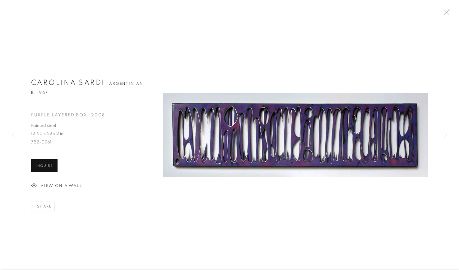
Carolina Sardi (68, 83)
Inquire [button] (44, 166)
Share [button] (44, 207)
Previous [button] (13, 135)
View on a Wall (56, 187)
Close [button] (445, 14)
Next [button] (445, 135)
